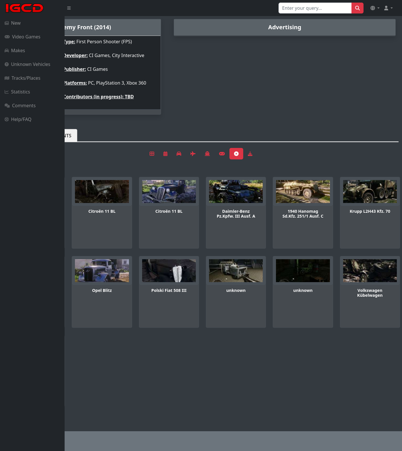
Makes (15, 50)
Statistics (17, 92)
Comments (20, 105)
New (13, 23)
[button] (375, 8)
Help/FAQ (18, 119)
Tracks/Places (22, 78)
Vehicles (85, 145)
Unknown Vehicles (27, 64)
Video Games (22, 37)
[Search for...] (315, 8)
